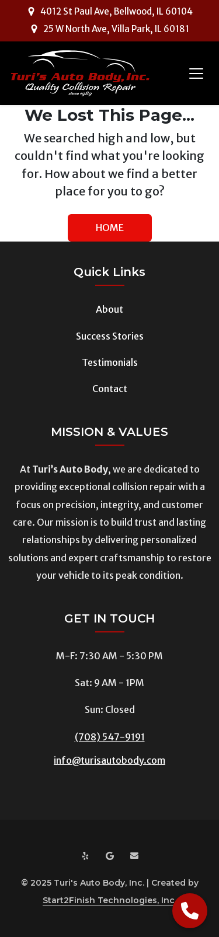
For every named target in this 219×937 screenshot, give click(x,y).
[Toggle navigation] (196, 73)
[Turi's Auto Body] (80, 73)
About (109, 309)
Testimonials (110, 362)
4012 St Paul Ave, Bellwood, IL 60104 (116, 11)
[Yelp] (85, 856)
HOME (110, 227)
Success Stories (110, 336)
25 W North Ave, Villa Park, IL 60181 (116, 28)
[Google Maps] (110, 856)
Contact (109, 388)
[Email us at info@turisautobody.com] (134, 856)
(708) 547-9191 (110, 737)
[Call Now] (189, 910)
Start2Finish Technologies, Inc (109, 900)
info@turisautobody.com (109, 760)
